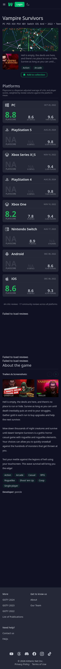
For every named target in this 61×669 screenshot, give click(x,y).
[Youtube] (11, 654)
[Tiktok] (49, 654)
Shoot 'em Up (27, 480)
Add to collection (34, 74)
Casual (31, 475)
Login (20, 4)
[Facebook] (34, 654)
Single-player (11, 485)
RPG (43, 475)
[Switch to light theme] (28, 4)
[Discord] (27, 654)
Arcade (38, 67)
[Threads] (19, 654)
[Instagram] (42, 654)
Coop (41, 480)
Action (26, 67)
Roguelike (9, 480)
